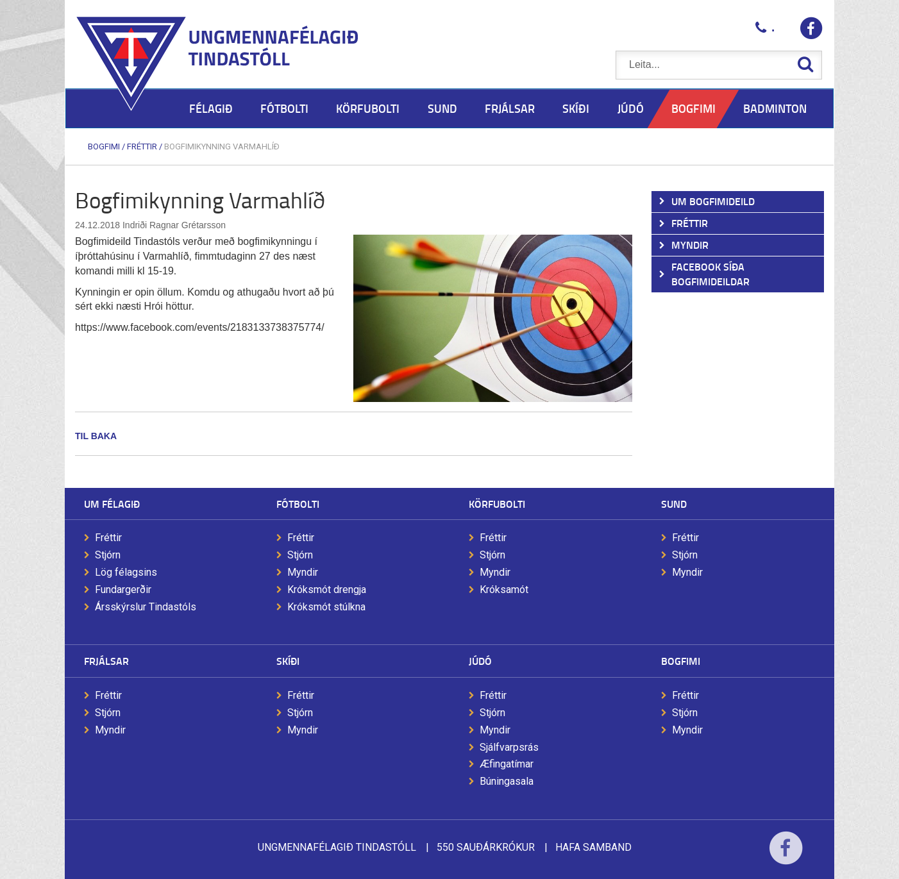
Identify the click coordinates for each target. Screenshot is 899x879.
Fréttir (142, 146)
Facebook (785, 856)
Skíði (287, 660)
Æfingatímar (507, 764)
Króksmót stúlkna (326, 607)
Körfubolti (497, 503)
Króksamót (504, 589)
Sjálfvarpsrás (509, 747)
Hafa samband (593, 847)
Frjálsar (106, 660)
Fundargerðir (123, 589)
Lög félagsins (126, 572)
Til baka (96, 436)
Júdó (480, 660)
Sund (674, 503)
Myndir (302, 572)
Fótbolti (297, 503)
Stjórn (108, 555)
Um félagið (112, 503)
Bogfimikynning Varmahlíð (222, 146)
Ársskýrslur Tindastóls (145, 607)
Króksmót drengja (326, 589)
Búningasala (507, 781)
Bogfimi (104, 146)
